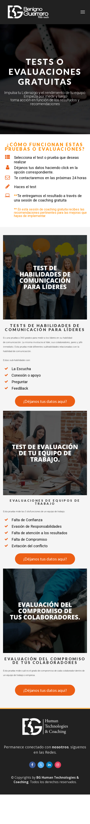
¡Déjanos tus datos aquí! (45, 401)
